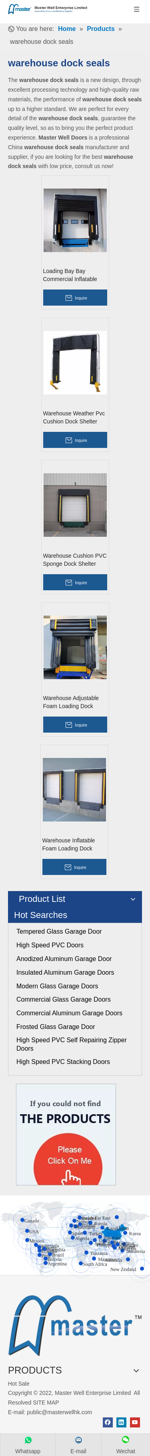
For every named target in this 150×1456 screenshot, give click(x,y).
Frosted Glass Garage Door (55, 1026)
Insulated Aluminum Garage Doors (65, 972)
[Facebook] (108, 1422)
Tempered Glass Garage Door (59, 931)
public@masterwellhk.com (59, 1412)
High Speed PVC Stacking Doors (63, 1061)
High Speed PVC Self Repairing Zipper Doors (71, 1044)
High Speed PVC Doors (50, 945)
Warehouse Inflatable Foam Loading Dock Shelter (68, 844)
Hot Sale (19, 1383)
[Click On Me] (66, 1134)
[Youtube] (135, 1422)
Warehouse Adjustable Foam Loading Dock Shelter (71, 702)
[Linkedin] (121, 1422)
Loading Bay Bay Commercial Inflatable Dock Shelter (70, 275)
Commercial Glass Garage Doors (63, 999)
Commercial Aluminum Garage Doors (69, 1013)
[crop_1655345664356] (75, 1323)
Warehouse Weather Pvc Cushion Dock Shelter (74, 417)
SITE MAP (46, 1402)
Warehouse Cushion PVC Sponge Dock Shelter (75, 559)
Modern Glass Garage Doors (57, 986)
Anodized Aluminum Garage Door (64, 958)
